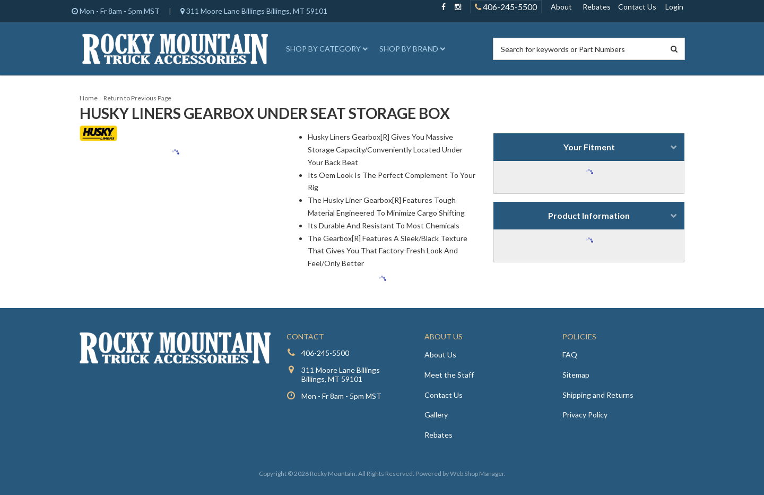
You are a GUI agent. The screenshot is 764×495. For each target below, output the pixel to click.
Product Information (589, 215)
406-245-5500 (325, 352)
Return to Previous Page (137, 98)
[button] (325, 48)
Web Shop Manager (477, 473)
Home (89, 98)
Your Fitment (589, 147)
